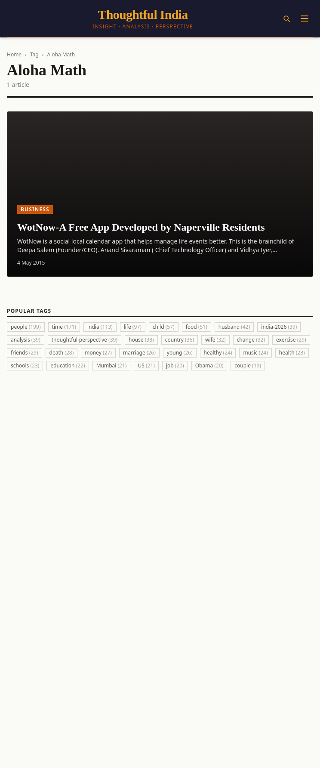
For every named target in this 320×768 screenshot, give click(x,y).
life (133, 326)
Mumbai (111, 365)
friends (24, 352)
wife (215, 339)
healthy (218, 352)
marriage (139, 352)
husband (234, 326)
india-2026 (279, 326)
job (175, 365)
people (26, 326)
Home (14, 54)
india (100, 326)
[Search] (286, 18)
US (146, 365)
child (164, 326)
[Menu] (304, 18)
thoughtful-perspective (84, 339)
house (141, 339)
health (292, 352)
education (67, 365)
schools (25, 365)
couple (247, 365)
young (180, 352)
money (98, 352)
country (179, 339)
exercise (291, 339)
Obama (209, 365)
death (61, 352)
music (255, 352)
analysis (25, 339)
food (196, 326)
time (64, 326)
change (251, 339)
